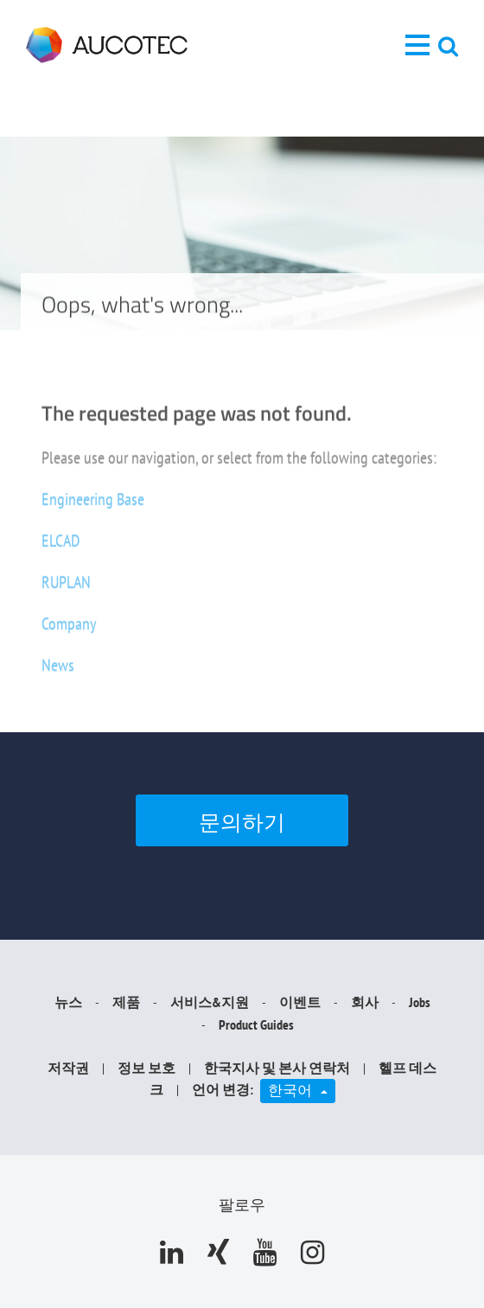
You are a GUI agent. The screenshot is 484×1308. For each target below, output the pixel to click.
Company (69, 631)
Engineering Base (92, 506)
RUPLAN (66, 589)
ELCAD (60, 548)
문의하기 (242, 822)
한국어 (301, 1089)
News (57, 672)
